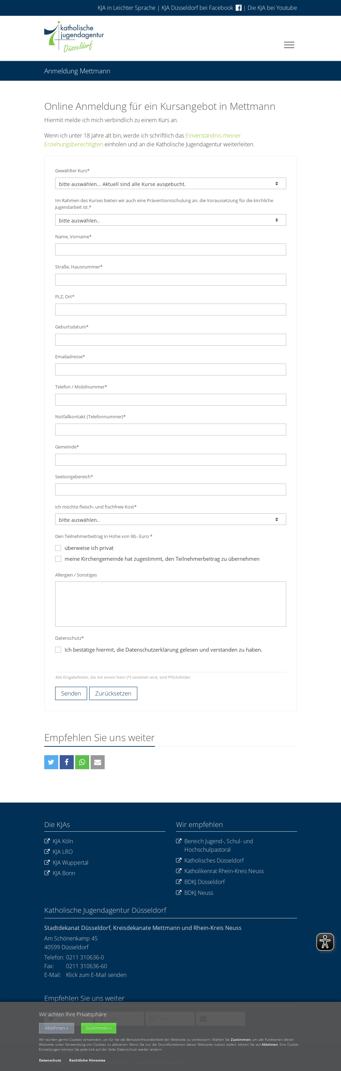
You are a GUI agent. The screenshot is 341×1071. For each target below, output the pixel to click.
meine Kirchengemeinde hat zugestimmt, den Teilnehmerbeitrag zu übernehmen (157, 558)
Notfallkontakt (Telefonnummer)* (90, 416)
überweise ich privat (84, 547)
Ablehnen (55, 1028)
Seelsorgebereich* (74, 476)
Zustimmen (97, 1028)
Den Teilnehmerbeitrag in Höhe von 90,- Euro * (103, 536)
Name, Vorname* (73, 236)
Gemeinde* (67, 447)
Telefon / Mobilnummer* (81, 387)
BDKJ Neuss (194, 893)
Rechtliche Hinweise (87, 1060)
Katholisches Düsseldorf (210, 860)
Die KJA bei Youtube (272, 8)
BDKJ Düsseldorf (200, 882)
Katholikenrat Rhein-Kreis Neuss (220, 871)
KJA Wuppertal (66, 862)
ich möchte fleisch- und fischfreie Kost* (96, 507)
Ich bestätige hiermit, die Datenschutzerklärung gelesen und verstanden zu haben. (163, 649)
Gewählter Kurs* (72, 170)
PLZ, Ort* (64, 296)
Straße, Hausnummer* (79, 267)
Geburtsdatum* (71, 327)
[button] (51, 762)
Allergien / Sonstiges (76, 575)
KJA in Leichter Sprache (127, 8)
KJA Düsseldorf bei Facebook (202, 8)
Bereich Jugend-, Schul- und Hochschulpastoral (214, 845)
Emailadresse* (70, 356)
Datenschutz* (69, 638)
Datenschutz (50, 1060)
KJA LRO (58, 851)
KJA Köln (58, 841)
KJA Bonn (59, 873)
